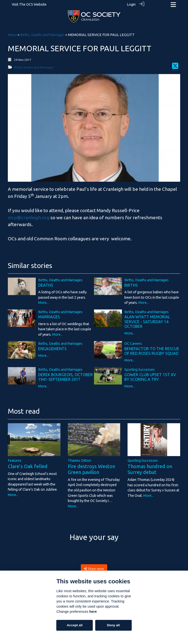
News (12, 34)
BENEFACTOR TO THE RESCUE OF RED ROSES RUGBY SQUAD (151, 349)
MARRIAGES (49, 315)
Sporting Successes (139, 368)
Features (15, 459)
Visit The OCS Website (29, 4)
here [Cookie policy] (93, 612)
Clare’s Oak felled (27, 465)
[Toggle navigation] (173, 4)
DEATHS (45, 284)
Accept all (74, 625)
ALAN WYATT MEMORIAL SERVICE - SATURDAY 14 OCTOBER (147, 320)
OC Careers (133, 342)
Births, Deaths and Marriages (42, 34)
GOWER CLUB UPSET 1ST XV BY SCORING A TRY (150, 375)
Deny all (113, 625)
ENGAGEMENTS (52, 347)
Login (131, 4)
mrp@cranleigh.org (28, 216)
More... (43, 301)
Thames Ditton (79, 459)
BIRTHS (131, 284)
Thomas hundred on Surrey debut (150, 468)
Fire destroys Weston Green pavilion (91, 468)
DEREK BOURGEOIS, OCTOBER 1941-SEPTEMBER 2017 (65, 375)
